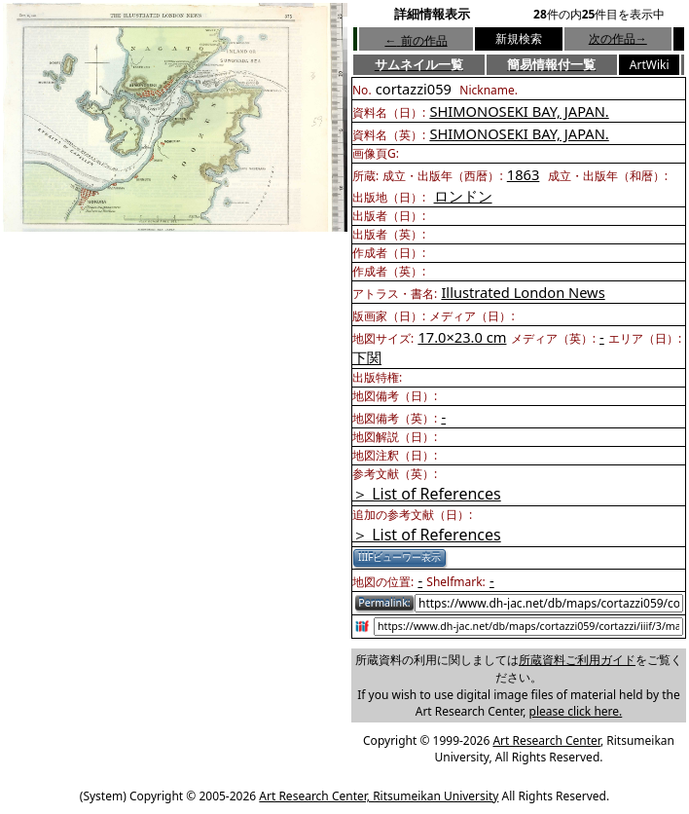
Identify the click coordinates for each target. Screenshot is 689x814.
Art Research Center (545, 740)
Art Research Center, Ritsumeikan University (378, 796)
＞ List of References (426, 493)
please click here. (576, 711)
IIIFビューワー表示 (399, 557)
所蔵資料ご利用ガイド (577, 659)
